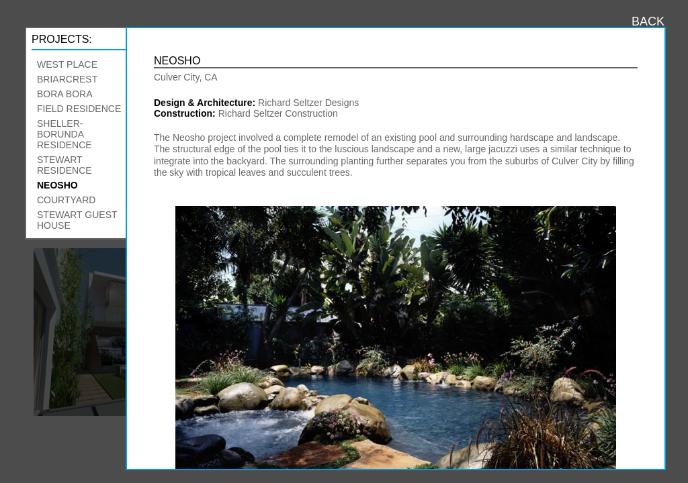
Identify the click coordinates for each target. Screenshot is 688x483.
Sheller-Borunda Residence (64, 134)
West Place (67, 64)
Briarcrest (67, 79)
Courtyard (66, 200)
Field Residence (79, 108)
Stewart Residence (64, 165)
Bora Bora (64, 94)
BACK (648, 21)
